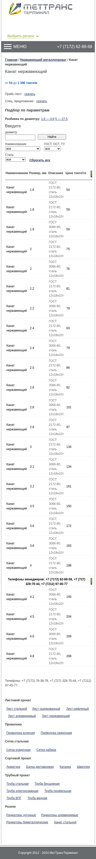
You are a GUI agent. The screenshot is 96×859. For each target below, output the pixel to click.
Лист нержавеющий (56, 716)
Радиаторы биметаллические (27, 822)
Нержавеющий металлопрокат (43, 60)
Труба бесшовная (47, 784)
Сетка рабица (46, 750)
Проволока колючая (20, 733)
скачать (29, 94)
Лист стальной (16, 709)
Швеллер (83, 767)
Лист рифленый (77, 709)
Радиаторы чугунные (21, 815)
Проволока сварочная (56, 733)
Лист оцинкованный (46, 709)
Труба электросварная (22, 791)
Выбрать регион (20, 36)
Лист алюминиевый (22, 716)
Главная (11, 60)
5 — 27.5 (61, 119)
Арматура (13, 767)
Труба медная (37, 798)
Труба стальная (17, 784)
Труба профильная (57, 791)
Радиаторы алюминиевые (59, 815)
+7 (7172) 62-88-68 (74, 46)
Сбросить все (39, 160)
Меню (15, 46)
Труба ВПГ (14, 798)
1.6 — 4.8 (47, 119)
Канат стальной (65, 822)
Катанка (65, 767)
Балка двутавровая (40, 767)
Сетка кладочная (18, 750)
